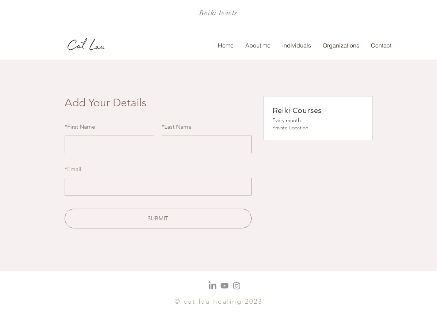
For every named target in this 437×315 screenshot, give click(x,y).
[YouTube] (224, 286)
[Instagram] (236, 286)
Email (73, 169)
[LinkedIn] (212, 286)
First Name (80, 126)
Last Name (177, 126)
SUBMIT (157, 218)
